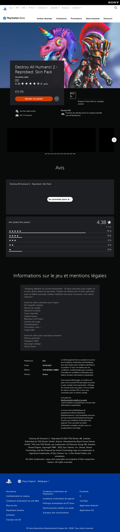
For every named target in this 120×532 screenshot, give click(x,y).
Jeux (10, 8)
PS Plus (31, 8)
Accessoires (42, 8)
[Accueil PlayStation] (5, 8)
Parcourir (108, 16)
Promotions (76, 16)
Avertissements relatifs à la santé (74, 397)
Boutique (65, 8)
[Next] (114, 137)
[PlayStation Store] (14, 15)
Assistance (76, 8)
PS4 (23, 8)
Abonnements (93, 16)
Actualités (54, 8)
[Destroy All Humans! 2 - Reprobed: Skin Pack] (28, 137)
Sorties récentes (44, 16)
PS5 (17, 8)
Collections (61, 16)
